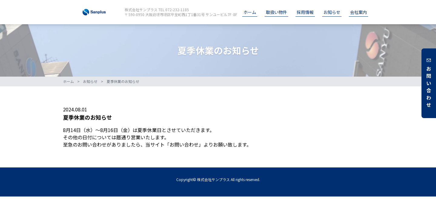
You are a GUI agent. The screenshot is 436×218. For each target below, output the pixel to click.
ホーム (249, 12)
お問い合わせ (428, 83)
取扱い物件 (276, 12)
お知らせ (331, 12)
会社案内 (358, 12)
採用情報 (305, 12)
